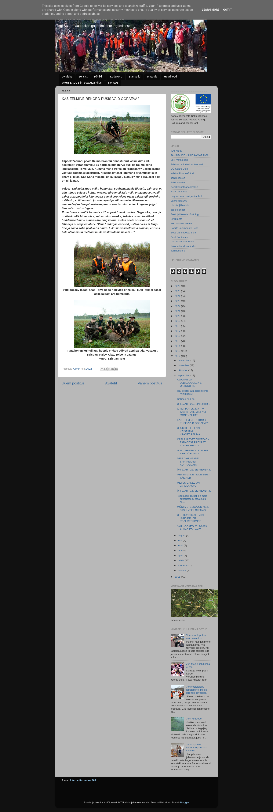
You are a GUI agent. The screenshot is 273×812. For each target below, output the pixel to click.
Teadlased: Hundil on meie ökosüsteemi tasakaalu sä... (192, 498)
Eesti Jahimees (179, 237)
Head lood (170, 76)
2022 (178, 306)
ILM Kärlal (176, 150)
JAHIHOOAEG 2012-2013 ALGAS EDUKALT (192, 528)
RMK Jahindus (179, 191)
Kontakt (113, 82)
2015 (178, 341)
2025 (178, 291)
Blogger (184, 802)
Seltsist (82, 76)
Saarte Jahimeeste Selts (184, 228)
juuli (180, 540)
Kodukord (116, 76)
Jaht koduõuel (194, 718)
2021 (178, 311)
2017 (178, 331)
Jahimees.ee (178, 177)
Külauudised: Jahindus (183, 246)
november (184, 365)
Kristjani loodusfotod (182, 173)
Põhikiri (98, 76)
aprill (181, 555)
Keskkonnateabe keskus (184, 187)
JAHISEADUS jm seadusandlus (82, 82)
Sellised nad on (186, 399)
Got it (227, 9)
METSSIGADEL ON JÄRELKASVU (188, 484)
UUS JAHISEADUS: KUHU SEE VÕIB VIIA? (192, 452)
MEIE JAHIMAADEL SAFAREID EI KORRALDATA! (188, 461)
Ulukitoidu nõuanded (182, 241)
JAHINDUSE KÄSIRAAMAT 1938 (190, 155)
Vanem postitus (150, 383)
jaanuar (182, 570)
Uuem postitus (73, 383)
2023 (178, 301)
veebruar (183, 565)
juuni (181, 545)
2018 (178, 326)
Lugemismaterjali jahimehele (187, 196)
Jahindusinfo (178, 250)
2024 (178, 296)
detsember (184, 360)
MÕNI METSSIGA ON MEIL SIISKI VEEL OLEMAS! (193, 508)
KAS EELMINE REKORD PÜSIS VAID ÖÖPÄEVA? (193, 422)
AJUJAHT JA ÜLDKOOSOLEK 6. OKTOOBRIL (189, 382)
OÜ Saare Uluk (179, 168)
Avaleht (67, 76)
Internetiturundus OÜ (83, 780)
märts (181, 560)
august (182, 535)
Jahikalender (178, 182)
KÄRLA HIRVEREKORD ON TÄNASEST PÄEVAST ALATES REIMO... (193, 442)
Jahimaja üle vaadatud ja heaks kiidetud (196, 747)
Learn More (210, 9)
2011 (178, 576)
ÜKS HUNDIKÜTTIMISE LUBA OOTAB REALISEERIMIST (191, 518)
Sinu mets (176, 218)
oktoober (183, 370)
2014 (178, 346)
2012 (178, 356)
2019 (178, 320)
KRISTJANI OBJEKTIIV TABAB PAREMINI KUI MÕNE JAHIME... (191, 411)
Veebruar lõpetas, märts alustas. (196, 637)
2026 (178, 286)
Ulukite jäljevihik (180, 205)
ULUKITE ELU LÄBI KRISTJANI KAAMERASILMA (188, 431)
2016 (178, 335)
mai (180, 550)
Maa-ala (152, 76)
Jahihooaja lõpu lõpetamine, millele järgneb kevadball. (196, 689)
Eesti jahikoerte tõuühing (185, 214)
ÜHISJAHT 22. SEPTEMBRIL (194, 469)
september (184, 375)
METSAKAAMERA (181, 223)
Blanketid (134, 76)
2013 (178, 350)
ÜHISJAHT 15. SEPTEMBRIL (194, 490)
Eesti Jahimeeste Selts (184, 232)
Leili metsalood (179, 159)
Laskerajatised (179, 200)
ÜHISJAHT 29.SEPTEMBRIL (193, 403)
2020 (178, 316)
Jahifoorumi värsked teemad (187, 164)
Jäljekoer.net (178, 209)
